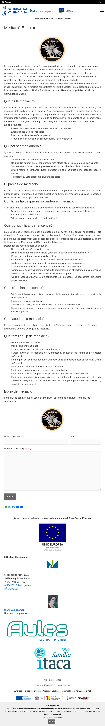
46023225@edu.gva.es (19, 585)
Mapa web (64, 691)
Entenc (52, 722)
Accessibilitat (85, 691)
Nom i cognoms (12, 436)
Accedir (8, 2)
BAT (48, 640)
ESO (41, 640)
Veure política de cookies (53, 717)
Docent (62, 640)
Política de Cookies (51, 691)
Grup (72, 436)
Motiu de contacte (17, 448)
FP (54, 640)
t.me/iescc (11, 589)
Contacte (74, 691)
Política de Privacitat (32, 691)
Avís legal (18, 691)
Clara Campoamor (14, 610)
